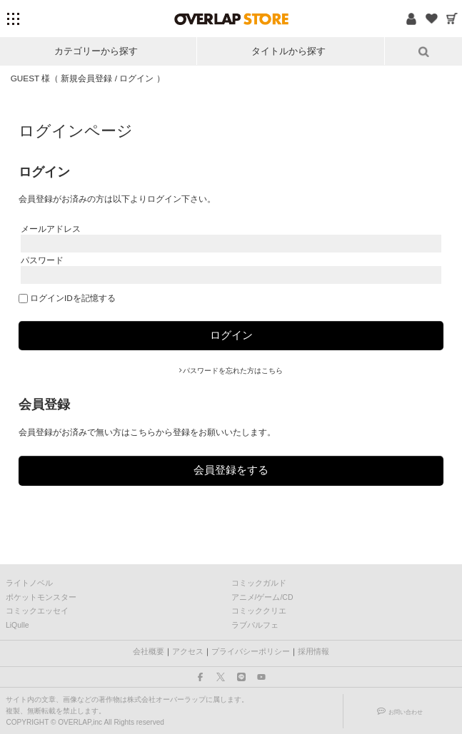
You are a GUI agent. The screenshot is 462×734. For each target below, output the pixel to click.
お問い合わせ (405, 711)
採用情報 (313, 651)
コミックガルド (258, 582)
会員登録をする (231, 470)
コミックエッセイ (37, 610)
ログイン (136, 78)
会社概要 (148, 651)
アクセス (188, 651)
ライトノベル (29, 582)
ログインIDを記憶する (73, 297)
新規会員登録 (87, 78)
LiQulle (17, 625)
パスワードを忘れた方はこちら (233, 370)
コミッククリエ (258, 610)
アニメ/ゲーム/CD (262, 597)
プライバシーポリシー (250, 651)
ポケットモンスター (41, 597)
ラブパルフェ (254, 625)
